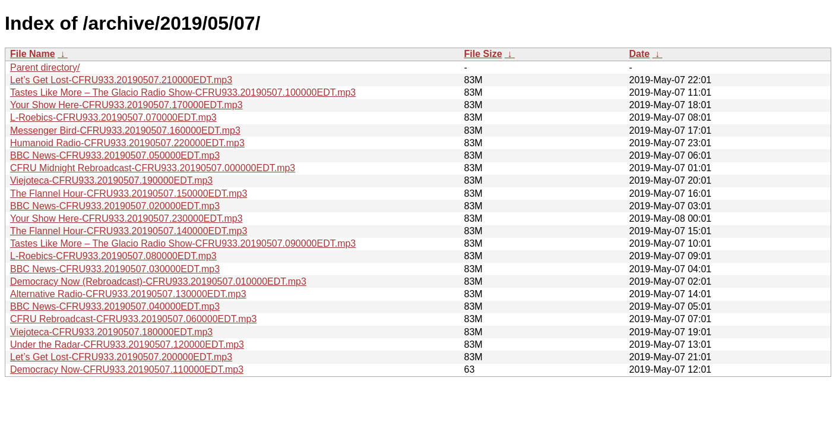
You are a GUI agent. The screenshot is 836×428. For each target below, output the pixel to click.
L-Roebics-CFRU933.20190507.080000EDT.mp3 (113, 256)
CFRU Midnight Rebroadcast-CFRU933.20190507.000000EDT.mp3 (152, 168)
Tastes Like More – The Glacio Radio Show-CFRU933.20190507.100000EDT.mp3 (183, 92)
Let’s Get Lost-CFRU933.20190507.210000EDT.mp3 (121, 80)
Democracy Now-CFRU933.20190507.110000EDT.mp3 (126, 369)
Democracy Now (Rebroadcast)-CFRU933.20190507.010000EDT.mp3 (158, 281)
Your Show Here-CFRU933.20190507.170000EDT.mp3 (126, 105)
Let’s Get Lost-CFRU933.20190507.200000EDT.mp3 (121, 357)
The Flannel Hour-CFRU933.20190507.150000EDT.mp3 (128, 193)
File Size (483, 54)
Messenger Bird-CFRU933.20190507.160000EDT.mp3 (125, 130)
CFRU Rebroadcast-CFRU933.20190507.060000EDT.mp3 (133, 319)
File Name (32, 54)
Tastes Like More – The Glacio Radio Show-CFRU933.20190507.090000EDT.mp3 (183, 243)
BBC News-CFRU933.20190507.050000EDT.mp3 (115, 155)
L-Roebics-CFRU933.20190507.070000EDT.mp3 (113, 117)
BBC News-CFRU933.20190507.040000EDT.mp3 (115, 306)
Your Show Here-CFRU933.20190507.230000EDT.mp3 (126, 218)
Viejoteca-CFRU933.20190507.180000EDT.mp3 (111, 332)
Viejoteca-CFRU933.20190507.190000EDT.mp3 (111, 180)
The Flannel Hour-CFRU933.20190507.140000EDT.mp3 (128, 231)
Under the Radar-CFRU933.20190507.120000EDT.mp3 (127, 344)
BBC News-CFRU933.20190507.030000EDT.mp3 (115, 269)
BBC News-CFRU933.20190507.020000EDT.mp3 (115, 206)
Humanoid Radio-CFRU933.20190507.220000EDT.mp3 (127, 143)
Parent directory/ (45, 67)
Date (639, 54)
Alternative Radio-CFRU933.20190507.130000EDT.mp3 (128, 294)
